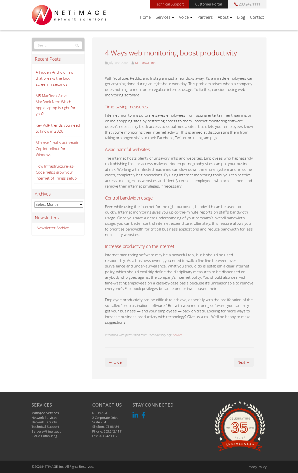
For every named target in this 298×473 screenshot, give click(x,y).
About (225, 17)
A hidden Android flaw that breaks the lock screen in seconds (54, 78)
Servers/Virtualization (48, 431)
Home (145, 17)
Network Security (44, 422)
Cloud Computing (44, 436)
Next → (244, 362)
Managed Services (45, 413)
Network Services (44, 417)
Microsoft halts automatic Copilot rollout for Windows (57, 148)
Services (165, 17)
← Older (116, 362)
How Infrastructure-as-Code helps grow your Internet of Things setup (56, 172)
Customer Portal (208, 4)
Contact (257, 17)
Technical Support (169, 4)
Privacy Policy (256, 467)
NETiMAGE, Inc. (145, 63)
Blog (241, 17)
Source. (178, 335)
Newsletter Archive (53, 227)
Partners (205, 17)
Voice (185, 17)
